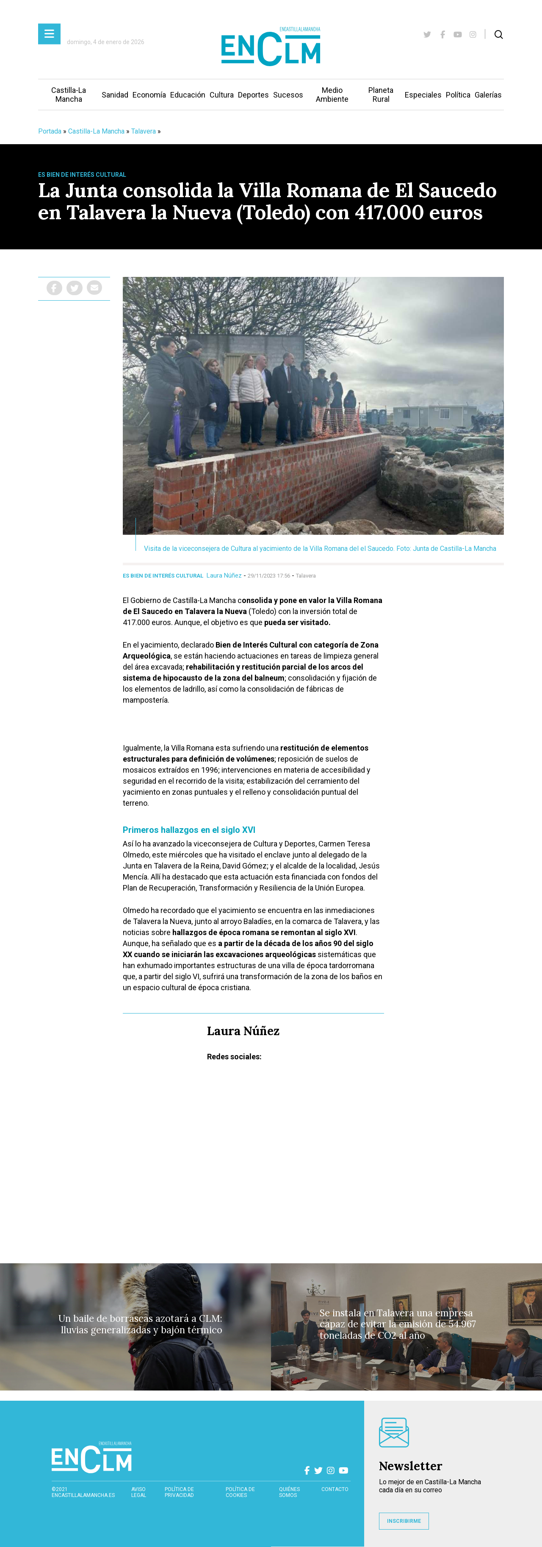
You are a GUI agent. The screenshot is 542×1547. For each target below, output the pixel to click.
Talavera (143, 131)
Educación (187, 94)
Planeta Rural (380, 94)
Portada (49, 131)
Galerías (488, 94)
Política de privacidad (179, 1492)
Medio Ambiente (332, 94)
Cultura (222, 94)
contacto (334, 1489)
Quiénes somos (289, 1492)
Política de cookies (240, 1492)
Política (458, 94)
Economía (149, 94)
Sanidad (115, 94)
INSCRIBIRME (404, 1521)
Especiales (423, 94)
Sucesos (288, 94)
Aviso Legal (138, 1492)
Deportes (253, 94)
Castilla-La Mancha (68, 94)
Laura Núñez (224, 575)
